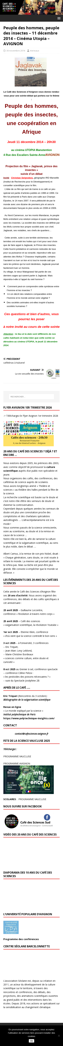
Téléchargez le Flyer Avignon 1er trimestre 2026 (32, 415)
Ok (31, 1041)
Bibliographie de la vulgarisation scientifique (27, 699)
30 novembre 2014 (15, 50)
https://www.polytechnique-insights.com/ (29, 718)
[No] (58, 1035)
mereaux (34, 50)
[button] (58, 18)
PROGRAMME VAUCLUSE (17, 756)
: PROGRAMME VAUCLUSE (24, 799)
